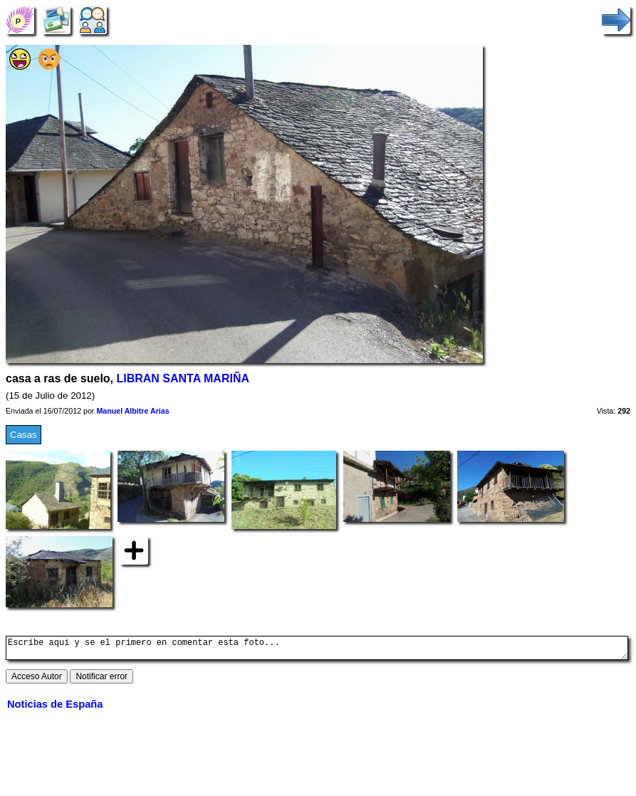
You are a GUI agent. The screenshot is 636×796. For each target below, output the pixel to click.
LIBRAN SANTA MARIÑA (183, 378)
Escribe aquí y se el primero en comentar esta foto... (317, 650)
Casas (23, 434)
